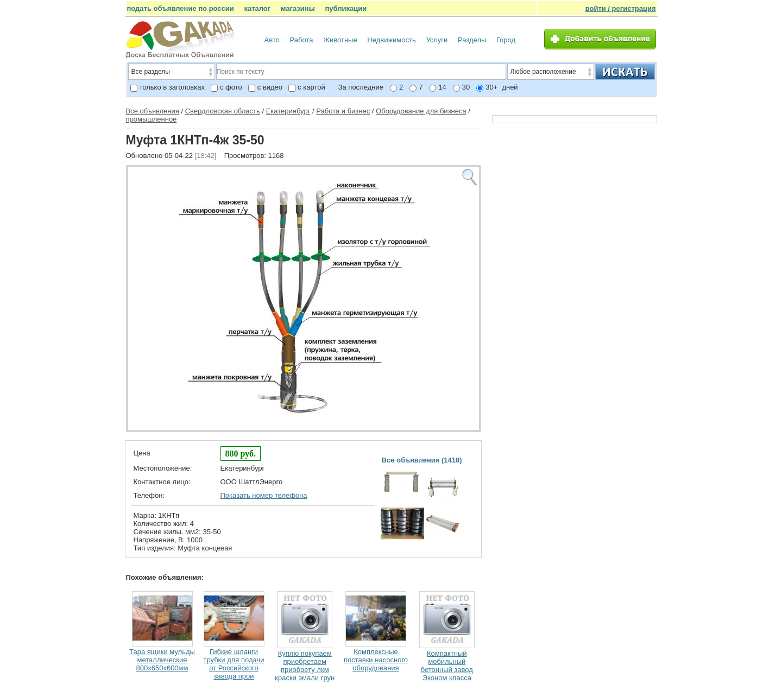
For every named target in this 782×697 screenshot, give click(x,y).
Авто (272, 40)
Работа (301, 40)
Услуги (436, 40)
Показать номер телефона (263, 495)
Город (505, 40)
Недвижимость (391, 40)
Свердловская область (222, 111)
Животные (340, 40)
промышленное (151, 119)
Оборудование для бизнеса (421, 111)
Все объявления (152, 111)
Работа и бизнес (343, 111)
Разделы (472, 40)
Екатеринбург (288, 111)
